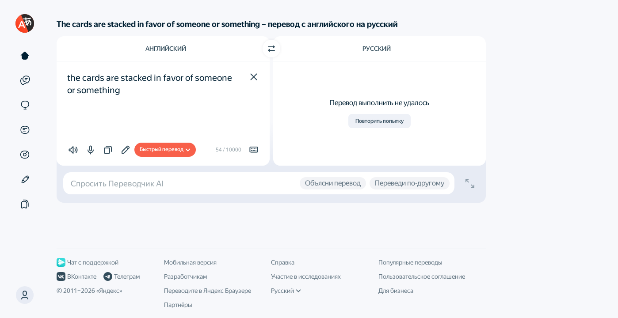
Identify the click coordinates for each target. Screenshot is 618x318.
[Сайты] (25, 105)
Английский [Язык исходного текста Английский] (165, 48)
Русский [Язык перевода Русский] (376, 48)
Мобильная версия (190, 262)
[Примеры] (25, 80)
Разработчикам (185, 276)
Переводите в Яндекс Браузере (207, 290)
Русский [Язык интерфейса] (286, 290)
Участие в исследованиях (306, 276)
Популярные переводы (410, 262)
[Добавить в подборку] (125, 150)
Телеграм (121, 276)
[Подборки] (25, 204)
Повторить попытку (379, 121)
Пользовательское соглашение (421, 276)
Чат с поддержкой (87, 262)
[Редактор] (25, 179)
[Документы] (25, 130)
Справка (282, 262)
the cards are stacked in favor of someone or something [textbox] (150, 83)
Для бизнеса (395, 290)
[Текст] (25, 55)
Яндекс (109, 290)
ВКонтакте (76, 276)
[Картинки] (25, 154)
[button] (254, 77)
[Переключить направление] (271, 48)
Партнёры (178, 304)
